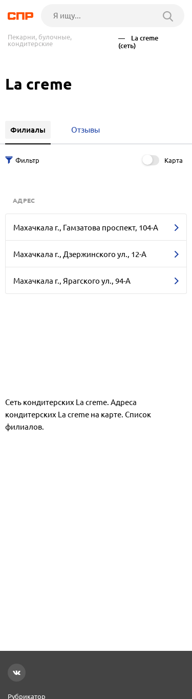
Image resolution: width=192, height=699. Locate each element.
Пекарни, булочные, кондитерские (40, 40)
